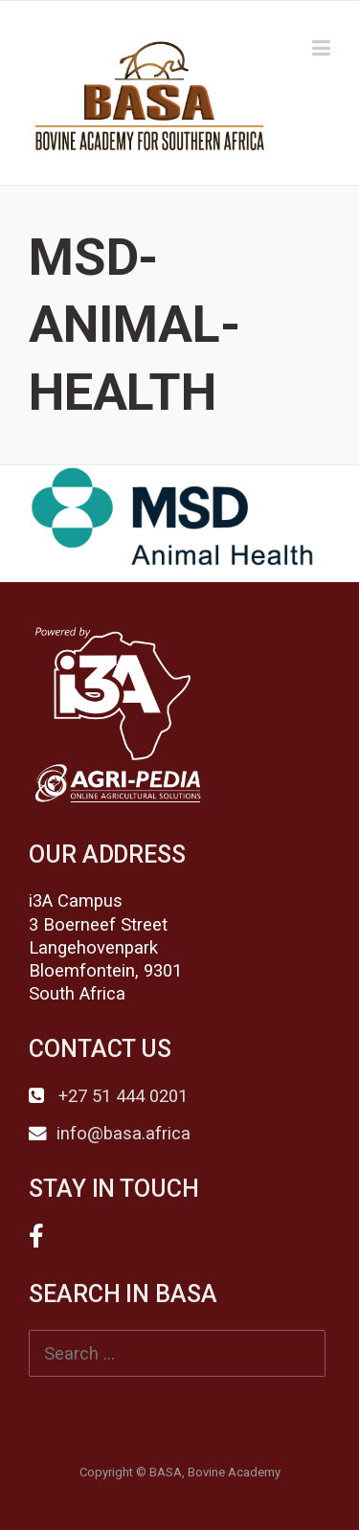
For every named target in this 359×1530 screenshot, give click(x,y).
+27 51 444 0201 (121, 1096)
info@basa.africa (123, 1133)
